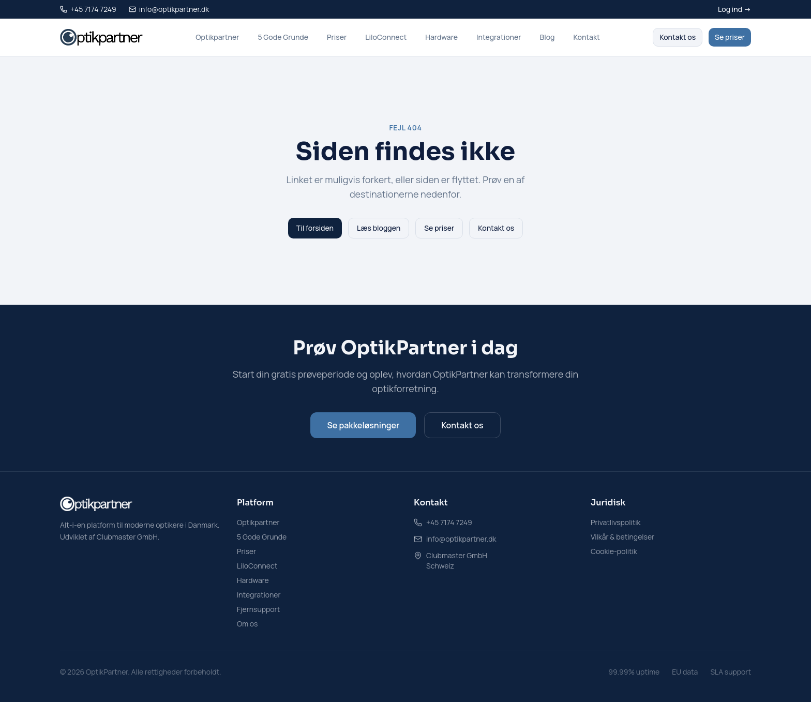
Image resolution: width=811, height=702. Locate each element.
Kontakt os (677, 37)
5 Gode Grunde (283, 37)
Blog (547, 37)
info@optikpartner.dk (461, 539)
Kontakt (586, 37)
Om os (247, 624)
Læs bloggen (378, 228)
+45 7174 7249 (449, 522)
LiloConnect (386, 37)
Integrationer (498, 37)
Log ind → (734, 9)
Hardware (441, 37)
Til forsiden (315, 228)
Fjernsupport (258, 609)
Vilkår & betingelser (622, 537)
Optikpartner (217, 37)
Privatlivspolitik (616, 522)
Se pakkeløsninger (363, 425)
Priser (337, 37)
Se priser (730, 37)
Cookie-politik (614, 551)
